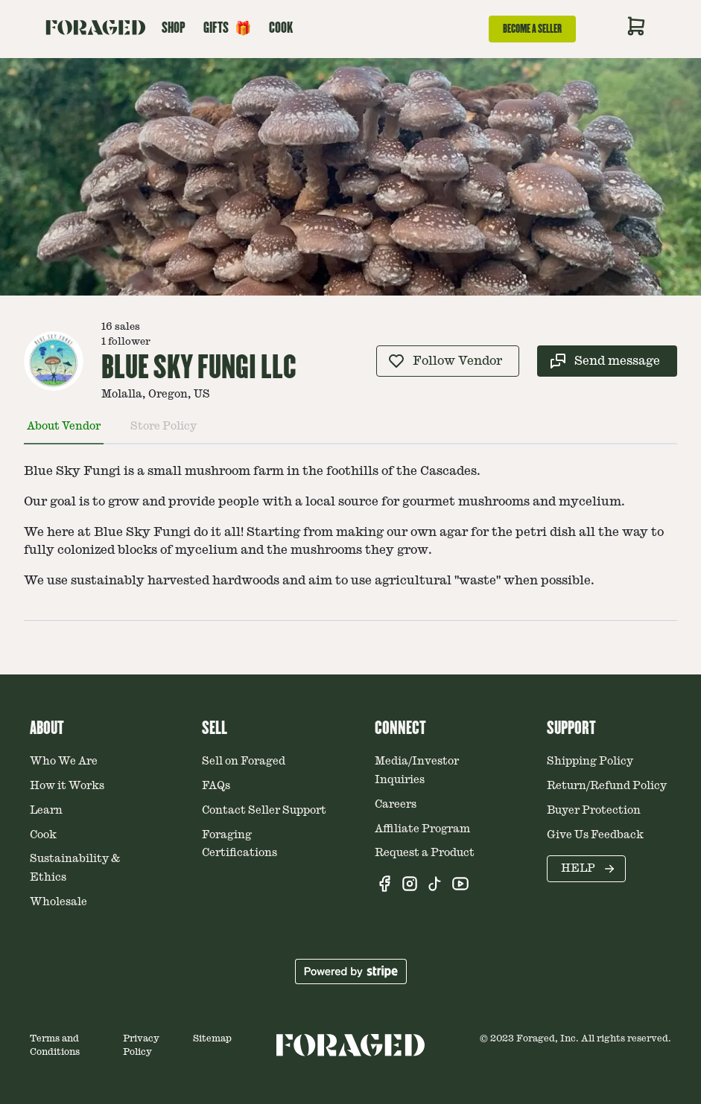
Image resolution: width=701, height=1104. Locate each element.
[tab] (64, 432)
